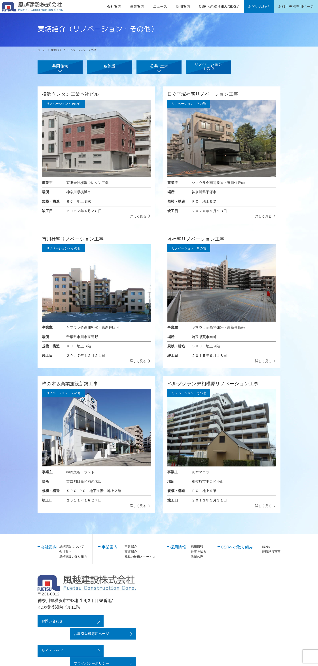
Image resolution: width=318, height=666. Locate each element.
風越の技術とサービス (140, 560)
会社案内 (65, 555)
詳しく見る (137, 220)
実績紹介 (131, 555)
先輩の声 (197, 560)
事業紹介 (131, 550)
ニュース (160, 6)
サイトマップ (51, 642)
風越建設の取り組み (73, 560)
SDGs (266, 550)
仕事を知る (198, 555)
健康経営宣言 (271, 555)
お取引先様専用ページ (109, 625)
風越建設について (71, 550)
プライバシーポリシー (109, 642)
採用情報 (197, 550)
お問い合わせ (51, 625)
